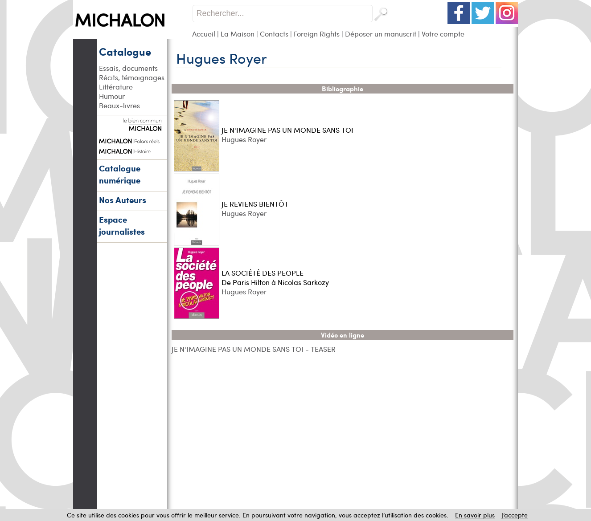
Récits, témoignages (131, 77)
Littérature (116, 86)
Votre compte (443, 33)
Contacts (274, 33)
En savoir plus (475, 515)
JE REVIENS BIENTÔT (255, 203)
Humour (112, 96)
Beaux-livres (119, 105)
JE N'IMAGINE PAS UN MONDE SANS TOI (287, 129)
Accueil (203, 33)
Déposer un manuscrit (380, 33)
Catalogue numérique (119, 174)
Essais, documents (128, 68)
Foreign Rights (317, 33)
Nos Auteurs (122, 200)
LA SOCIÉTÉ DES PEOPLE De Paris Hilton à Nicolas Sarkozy (275, 277)
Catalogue (125, 51)
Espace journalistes (122, 225)
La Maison (237, 33)
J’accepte (514, 515)
